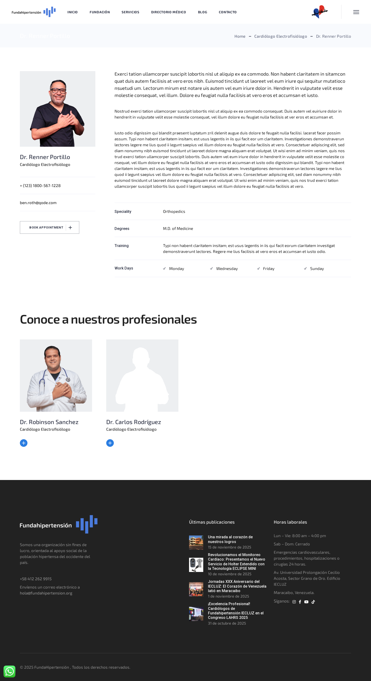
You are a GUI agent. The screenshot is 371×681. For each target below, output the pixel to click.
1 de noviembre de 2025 (228, 596)
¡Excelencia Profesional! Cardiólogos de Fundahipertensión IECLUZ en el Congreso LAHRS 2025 (236, 611)
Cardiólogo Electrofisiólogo (45, 164)
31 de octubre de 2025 (227, 623)
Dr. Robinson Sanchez (49, 421)
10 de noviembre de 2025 (230, 573)
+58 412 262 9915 (36, 578)
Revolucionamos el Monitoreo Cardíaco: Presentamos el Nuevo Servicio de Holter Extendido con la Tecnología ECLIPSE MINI (236, 562)
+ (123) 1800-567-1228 (40, 185)
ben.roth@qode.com (38, 202)
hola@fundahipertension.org (46, 592)
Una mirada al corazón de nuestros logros (230, 539)
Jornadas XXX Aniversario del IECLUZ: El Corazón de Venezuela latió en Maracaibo (237, 586)
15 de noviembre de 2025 (229, 547)
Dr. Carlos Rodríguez (133, 421)
